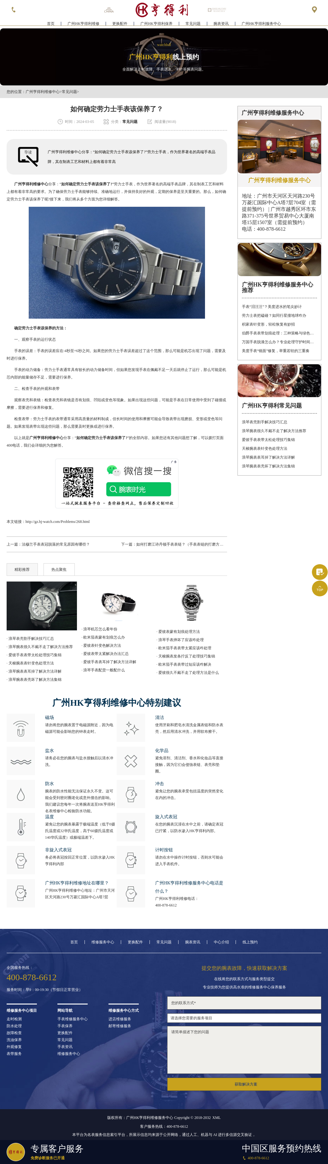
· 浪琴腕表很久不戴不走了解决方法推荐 (40, 647)
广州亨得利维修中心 (43, 92)
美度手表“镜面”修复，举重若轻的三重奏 (276, 351)
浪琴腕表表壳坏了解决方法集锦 (268, 466)
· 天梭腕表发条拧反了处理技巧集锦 (185, 656)
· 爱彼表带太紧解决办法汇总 (105, 653)
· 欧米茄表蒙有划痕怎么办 (103, 637)
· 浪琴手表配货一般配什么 (103, 670)
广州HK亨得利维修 (83, 24)
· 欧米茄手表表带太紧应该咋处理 (183, 648)
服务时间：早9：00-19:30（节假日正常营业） (45, 990)
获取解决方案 (246, 1084)
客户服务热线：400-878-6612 (164, 1126)
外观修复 (14, 1047)
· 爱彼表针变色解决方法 (101, 645)
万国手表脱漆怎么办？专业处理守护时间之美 (279, 342)
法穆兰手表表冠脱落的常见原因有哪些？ (56, 544)
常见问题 (193, 24)
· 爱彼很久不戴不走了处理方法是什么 (187, 672)
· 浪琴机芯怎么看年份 (99, 629)
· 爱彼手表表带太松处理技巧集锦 (34, 655)
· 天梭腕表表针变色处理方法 (30, 663)
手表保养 (65, 1026)
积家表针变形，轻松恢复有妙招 (268, 324)
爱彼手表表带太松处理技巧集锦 (268, 439)
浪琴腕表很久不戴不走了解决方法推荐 (274, 431)
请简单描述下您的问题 (244, 1050)
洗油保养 (14, 1040)
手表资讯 (65, 1047)
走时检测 (14, 1019)
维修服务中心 (102, 942)
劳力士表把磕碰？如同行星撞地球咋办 (274, 315)
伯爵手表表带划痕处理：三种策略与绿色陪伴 (279, 333)
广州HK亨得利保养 (156, 24)
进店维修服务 (119, 1019)
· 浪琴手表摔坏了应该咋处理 (180, 640)
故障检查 (14, 1033)
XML (216, 1118)
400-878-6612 (166, 905)
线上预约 (250, 942)
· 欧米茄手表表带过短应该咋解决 (183, 664)
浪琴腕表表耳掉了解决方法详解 (268, 457)
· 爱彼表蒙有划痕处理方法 (178, 631)
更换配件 (119, 24)
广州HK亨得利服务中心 (261, 24)
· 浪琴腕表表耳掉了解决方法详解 (34, 671)
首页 (51, 24)
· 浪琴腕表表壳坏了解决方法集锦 (34, 679)
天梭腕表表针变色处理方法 (264, 448)
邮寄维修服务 (119, 1026)
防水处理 (14, 1026)
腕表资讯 (221, 24)
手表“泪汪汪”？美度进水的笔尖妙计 (272, 306)
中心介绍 (221, 942)
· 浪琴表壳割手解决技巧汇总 (30, 638)
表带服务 (14, 1054)
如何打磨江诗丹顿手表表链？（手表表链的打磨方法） (181, 544)
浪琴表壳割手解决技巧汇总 (264, 422)
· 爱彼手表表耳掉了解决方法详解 (108, 662)
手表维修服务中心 (72, 1019)
